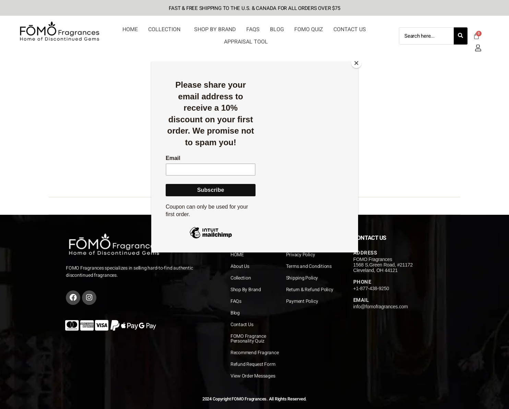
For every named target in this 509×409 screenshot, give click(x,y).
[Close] (356, 63)
